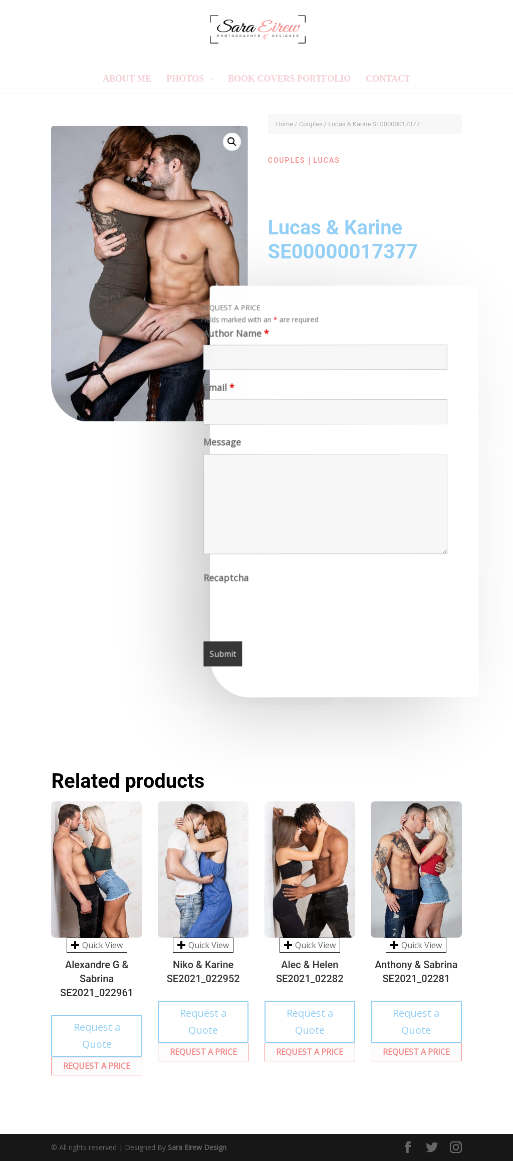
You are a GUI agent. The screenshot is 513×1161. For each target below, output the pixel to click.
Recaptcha (226, 580)
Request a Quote (97, 1035)
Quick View (97, 945)
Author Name (234, 336)
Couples (311, 124)
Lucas (326, 160)
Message (221, 445)
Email (217, 390)
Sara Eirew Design (197, 1147)
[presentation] (280, 611)
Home (285, 124)
